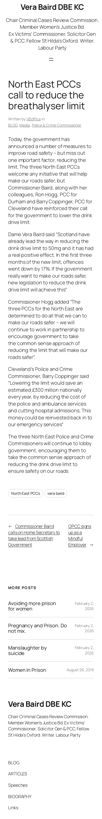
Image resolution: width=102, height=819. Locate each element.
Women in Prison (27, 670)
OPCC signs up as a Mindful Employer (79, 535)
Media (24, 125)
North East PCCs (25, 493)
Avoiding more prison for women (32, 606)
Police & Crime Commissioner (56, 125)
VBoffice (33, 118)
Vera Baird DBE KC (52, 7)
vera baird (55, 493)
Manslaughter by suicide (27, 650)
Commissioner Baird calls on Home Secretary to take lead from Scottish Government (34, 535)
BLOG (13, 125)
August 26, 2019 (80, 669)
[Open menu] (51, 59)
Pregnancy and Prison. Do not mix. (37, 628)
